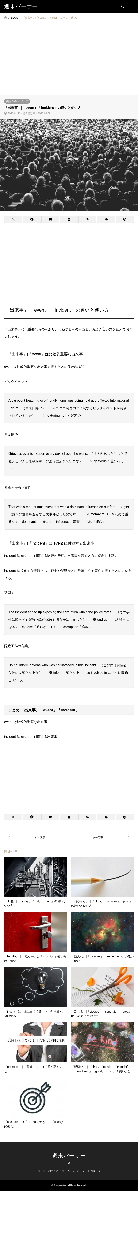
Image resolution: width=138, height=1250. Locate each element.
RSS (69, 1163)
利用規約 (53, 1170)
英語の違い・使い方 (17, 101)
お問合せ (95, 1170)
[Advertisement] (69, 63)
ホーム (41, 1170)
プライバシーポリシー (74, 1170)
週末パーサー (69, 1156)
